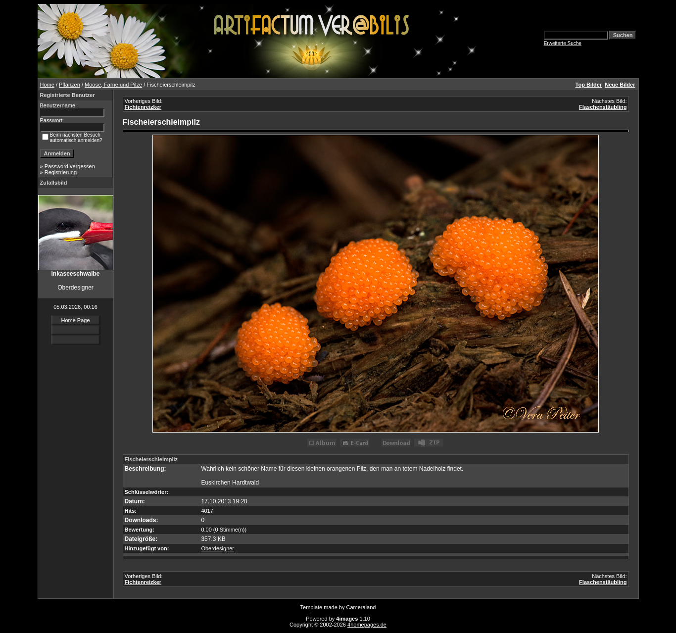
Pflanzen (69, 85)
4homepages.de (366, 625)
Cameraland (361, 607)
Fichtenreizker (143, 107)
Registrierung (61, 172)
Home (47, 85)
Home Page (75, 320)
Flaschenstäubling (603, 107)
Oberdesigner (217, 548)
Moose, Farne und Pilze (113, 85)
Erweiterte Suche (562, 43)
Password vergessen (70, 166)
